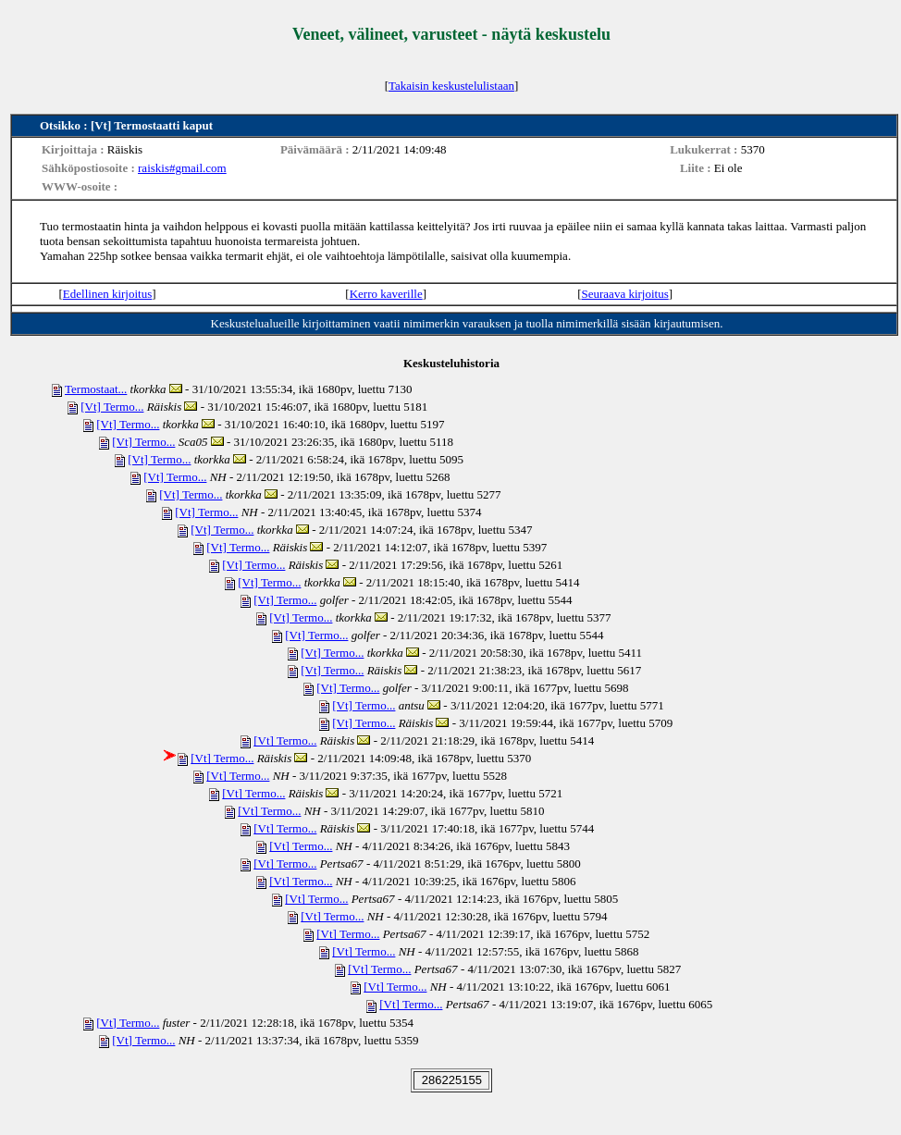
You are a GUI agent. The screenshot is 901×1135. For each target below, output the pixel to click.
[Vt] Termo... (111, 406)
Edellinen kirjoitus (107, 294)
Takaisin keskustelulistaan (451, 86)
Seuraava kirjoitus (625, 294)
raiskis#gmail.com (182, 168)
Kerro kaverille (386, 294)
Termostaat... (96, 389)
